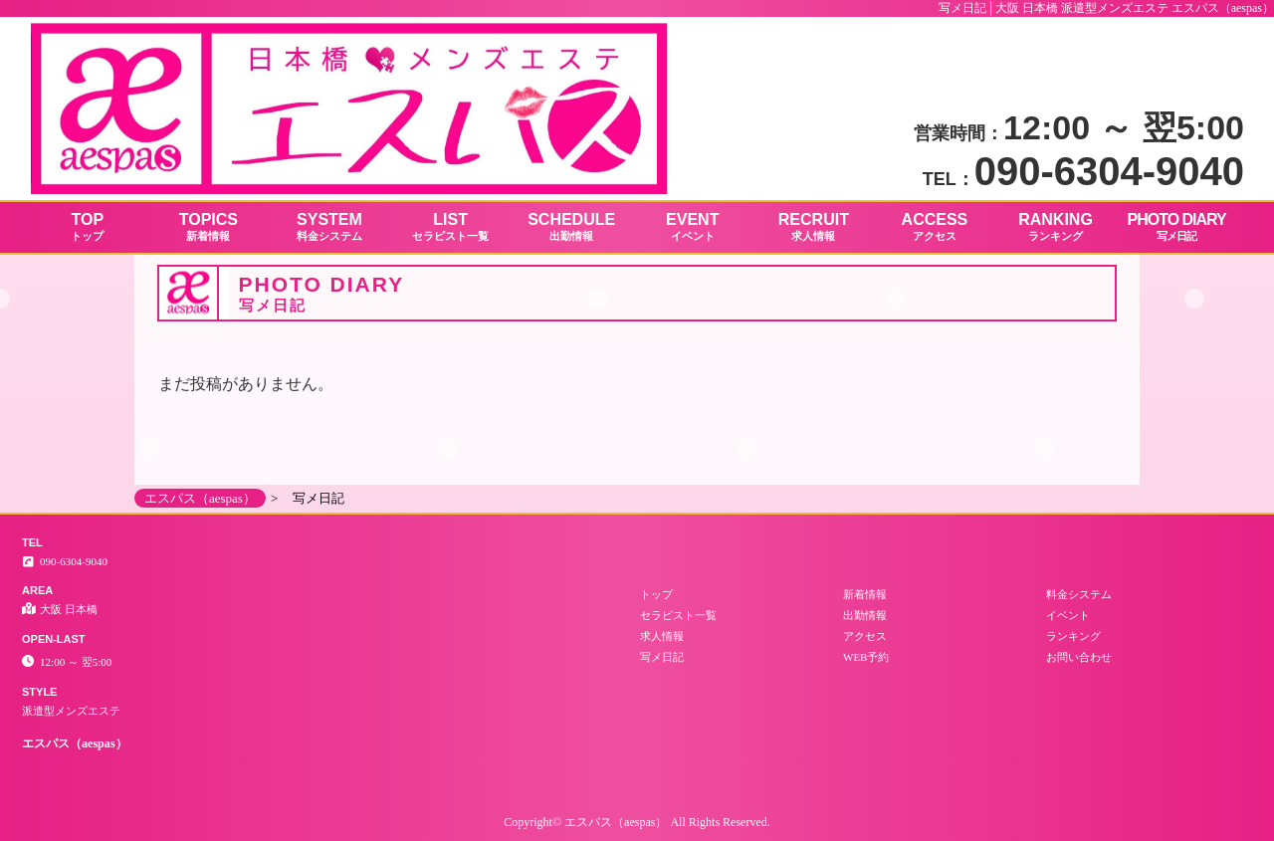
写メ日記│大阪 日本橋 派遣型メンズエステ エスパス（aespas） (1106, 8)
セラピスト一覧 (678, 615)
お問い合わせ (1079, 657)
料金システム (1079, 594)
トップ (656, 594)
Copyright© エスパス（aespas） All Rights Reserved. (636, 822)
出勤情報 (865, 615)
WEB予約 (866, 657)
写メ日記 (662, 657)
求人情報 (662, 636)
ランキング (1073, 636)
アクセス (865, 636)
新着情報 (865, 594)
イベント (1068, 615)
